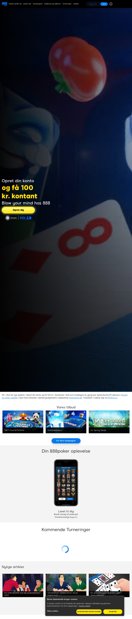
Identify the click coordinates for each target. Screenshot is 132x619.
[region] (84, 606)
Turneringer (66, 4)
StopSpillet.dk (75, 398)
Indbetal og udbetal (52, 4)
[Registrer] (93, 4)
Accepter (112, 611)
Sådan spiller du (15, 4)
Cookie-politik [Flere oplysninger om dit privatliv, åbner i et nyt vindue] (84, 606)
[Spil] (104, 4)
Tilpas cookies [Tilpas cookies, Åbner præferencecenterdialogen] (52, 611)
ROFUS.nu (112, 398)
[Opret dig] (18, 210)
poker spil (27, 4)
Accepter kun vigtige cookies (89, 611)
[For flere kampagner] (66, 440)
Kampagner (38, 4)
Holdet (76, 4)
